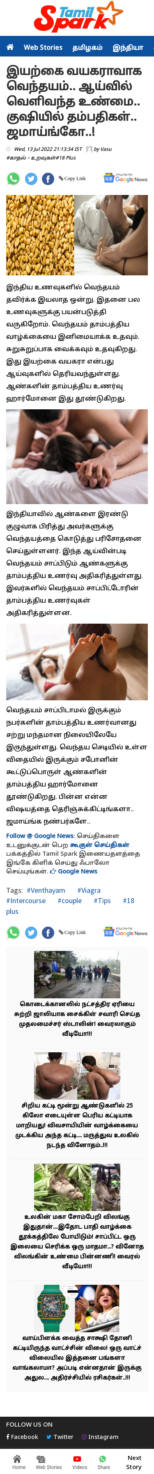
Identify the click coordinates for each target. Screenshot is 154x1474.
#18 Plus (65, 158)
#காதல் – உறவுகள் (30, 158)
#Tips (101, 900)
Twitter (60, 1437)
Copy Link (74, 178)
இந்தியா (128, 48)
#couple (69, 900)
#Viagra (88, 890)
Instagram (100, 1437)
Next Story (134, 1461)
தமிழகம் (87, 48)
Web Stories (43, 48)
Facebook (22, 1437)
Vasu (106, 150)
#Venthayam (46, 890)
